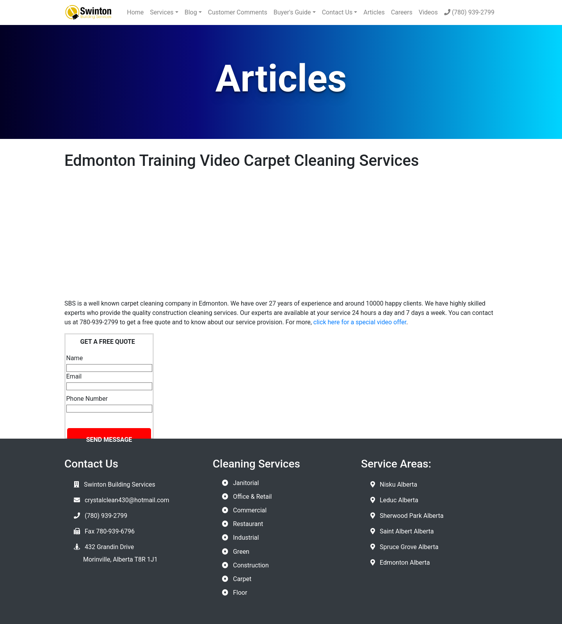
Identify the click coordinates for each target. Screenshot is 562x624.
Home (135, 12)
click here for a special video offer (359, 322)
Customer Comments (237, 12)
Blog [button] (191, 12)
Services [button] (161, 12)
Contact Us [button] (337, 12)
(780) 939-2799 (469, 12)
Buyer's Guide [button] (292, 12)
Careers (402, 12)
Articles (373, 12)
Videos (428, 12)
